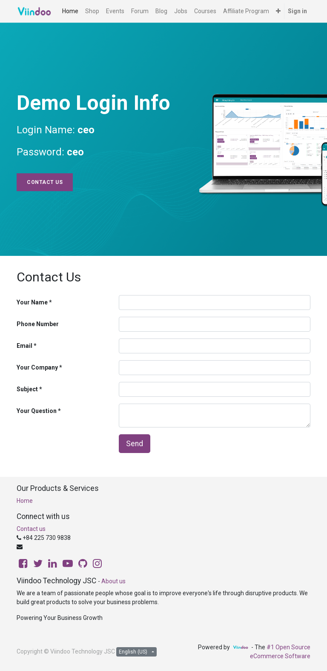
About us (113, 581)
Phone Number (38, 324)
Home (25, 500)
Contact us (31, 528)
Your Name (32, 302)
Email (24, 345)
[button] (278, 11)
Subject (27, 389)
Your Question (37, 410)
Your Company (37, 367)
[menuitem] (70, 11)
